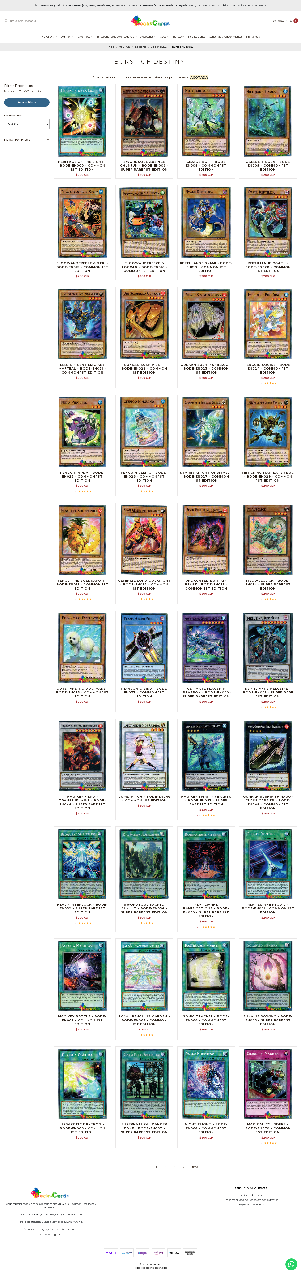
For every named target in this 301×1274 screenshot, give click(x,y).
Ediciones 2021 (159, 47)
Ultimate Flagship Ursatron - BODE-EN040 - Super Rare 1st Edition (206, 715)
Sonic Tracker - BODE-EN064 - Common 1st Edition (206, 1043)
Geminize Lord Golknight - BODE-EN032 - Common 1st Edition (144, 607)
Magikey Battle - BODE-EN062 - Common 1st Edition (82, 1043)
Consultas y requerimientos (225, 36)
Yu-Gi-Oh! (49, 36)
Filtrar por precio (27, 139)
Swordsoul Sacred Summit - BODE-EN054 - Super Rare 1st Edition (144, 931)
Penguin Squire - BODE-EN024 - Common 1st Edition (268, 391)
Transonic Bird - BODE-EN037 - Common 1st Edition (144, 715)
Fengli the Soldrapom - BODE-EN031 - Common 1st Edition (82, 607)
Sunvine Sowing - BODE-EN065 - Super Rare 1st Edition (268, 1043)
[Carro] (294, 20)
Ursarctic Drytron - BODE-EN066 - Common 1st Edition (82, 1151)
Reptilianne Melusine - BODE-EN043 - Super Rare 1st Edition (268, 715)
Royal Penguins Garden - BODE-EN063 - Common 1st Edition (144, 1043)
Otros (164, 36)
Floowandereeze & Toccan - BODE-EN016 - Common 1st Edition (144, 290)
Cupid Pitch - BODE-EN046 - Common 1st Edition (144, 821)
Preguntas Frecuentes (250, 1204)
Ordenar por (13, 115)
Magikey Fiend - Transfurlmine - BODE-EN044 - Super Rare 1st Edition (82, 825)
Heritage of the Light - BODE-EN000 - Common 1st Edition (82, 165)
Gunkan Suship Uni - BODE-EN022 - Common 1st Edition (144, 391)
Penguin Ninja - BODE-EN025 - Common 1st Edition (82, 499)
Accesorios (148, 36)
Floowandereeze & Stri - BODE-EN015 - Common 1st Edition (82, 290)
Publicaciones (196, 36)
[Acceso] (280, 20)
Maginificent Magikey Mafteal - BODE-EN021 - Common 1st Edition (82, 391)
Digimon (67, 36)
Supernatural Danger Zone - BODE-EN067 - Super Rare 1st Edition (144, 1151)
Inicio (111, 47)
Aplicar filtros (27, 102)
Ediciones (140, 47)
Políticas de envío (251, 1195)
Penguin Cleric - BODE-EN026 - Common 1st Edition (144, 499)
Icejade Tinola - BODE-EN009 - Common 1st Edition (268, 165)
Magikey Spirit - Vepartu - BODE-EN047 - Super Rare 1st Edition (206, 823)
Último (194, 1167)
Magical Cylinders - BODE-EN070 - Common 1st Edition (268, 1151)
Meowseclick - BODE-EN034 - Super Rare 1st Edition (268, 607)
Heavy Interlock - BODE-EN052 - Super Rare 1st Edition (82, 931)
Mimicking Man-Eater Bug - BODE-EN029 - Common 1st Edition (268, 499)
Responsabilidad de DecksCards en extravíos (251, 1199)
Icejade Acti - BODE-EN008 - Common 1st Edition (206, 165)
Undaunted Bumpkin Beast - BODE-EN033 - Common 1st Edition (206, 607)
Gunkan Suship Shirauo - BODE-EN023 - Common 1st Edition (206, 391)
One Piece (85, 36)
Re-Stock (178, 36)
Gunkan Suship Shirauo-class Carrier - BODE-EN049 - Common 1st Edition (268, 825)
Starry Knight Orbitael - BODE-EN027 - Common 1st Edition (206, 499)
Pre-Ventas (253, 36)
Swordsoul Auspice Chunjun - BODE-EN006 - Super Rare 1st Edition (144, 165)
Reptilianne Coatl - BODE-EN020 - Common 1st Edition (268, 290)
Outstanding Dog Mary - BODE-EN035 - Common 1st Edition (82, 715)
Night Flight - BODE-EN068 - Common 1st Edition (206, 1151)
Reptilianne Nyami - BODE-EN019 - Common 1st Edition (206, 290)
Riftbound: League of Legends (117, 36)
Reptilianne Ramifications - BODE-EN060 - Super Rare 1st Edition (206, 933)
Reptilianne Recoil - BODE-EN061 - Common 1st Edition (268, 931)
